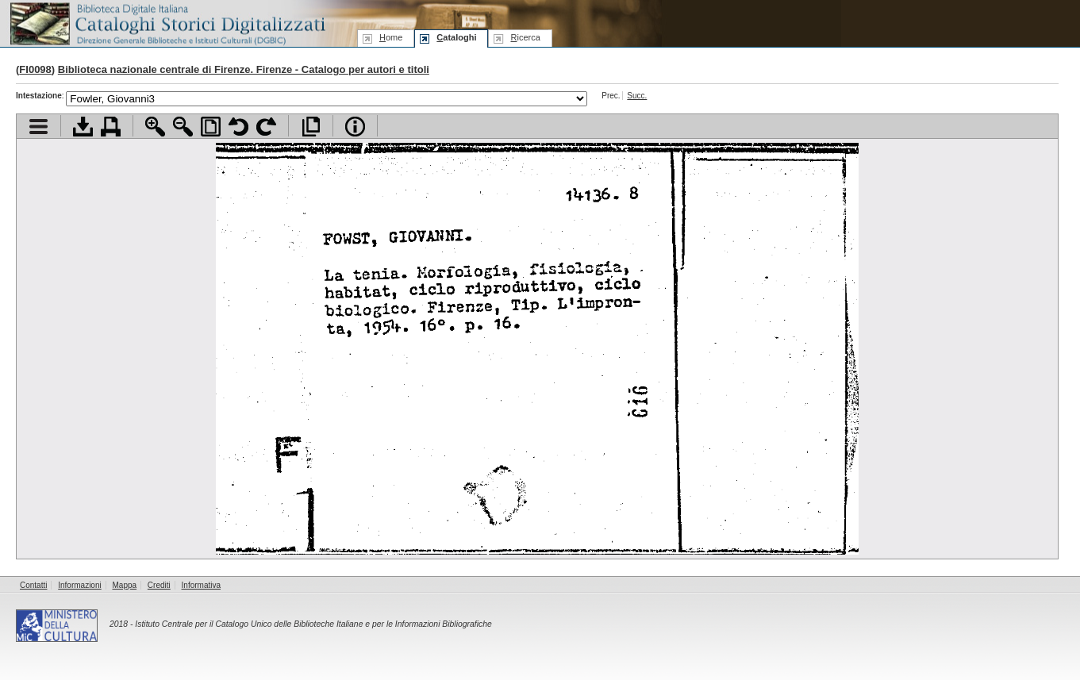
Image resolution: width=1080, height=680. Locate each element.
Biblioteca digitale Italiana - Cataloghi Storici (166, 22)
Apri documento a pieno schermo (311, 126)
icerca (525, 37)
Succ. (637, 95)
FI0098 (35, 69)
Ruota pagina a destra (266, 126)
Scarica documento (83, 126)
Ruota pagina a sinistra (238, 126)
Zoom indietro (183, 126)
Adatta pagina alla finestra (211, 126)
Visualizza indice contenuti (38, 126)
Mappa (125, 585)
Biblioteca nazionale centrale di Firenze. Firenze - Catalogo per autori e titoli (243, 69)
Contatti (33, 585)
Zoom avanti (155, 126)
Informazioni (79, 585)
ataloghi (456, 37)
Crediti (159, 585)
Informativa (201, 585)
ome (390, 37)
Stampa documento (111, 126)
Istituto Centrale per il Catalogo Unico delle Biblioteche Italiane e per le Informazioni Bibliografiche (313, 624)
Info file (355, 126)
